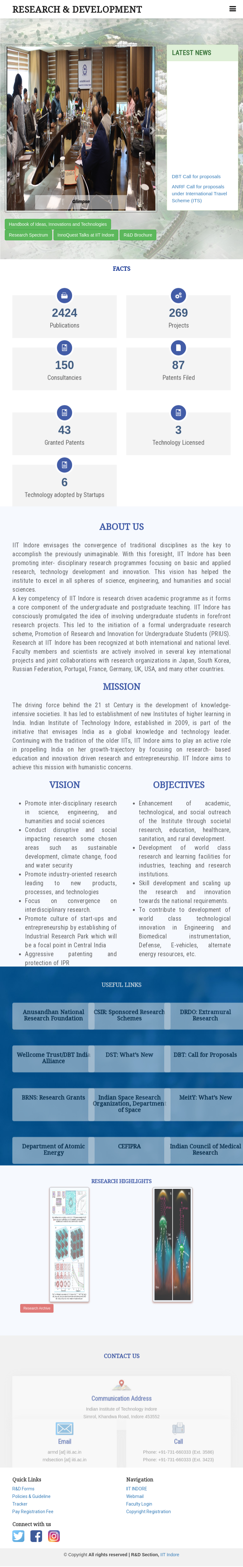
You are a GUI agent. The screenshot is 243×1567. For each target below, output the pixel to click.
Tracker (20, 1504)
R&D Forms (23, 1488)
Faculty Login (139, 1504)
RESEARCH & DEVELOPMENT (77, 9)
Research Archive (59, 1291)
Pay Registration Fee (32, 1511)
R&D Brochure (138, 235)
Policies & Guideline (31, 1496)
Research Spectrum (28, 235)
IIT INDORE (136, 1488)
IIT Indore (169, 1554)
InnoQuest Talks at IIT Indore (86, 235)
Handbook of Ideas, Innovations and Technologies (58, 224)
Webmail (135, 1496)
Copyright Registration (148, 1511)
